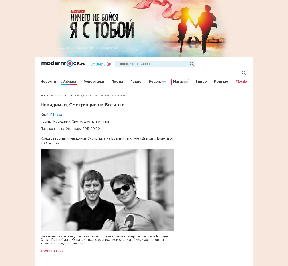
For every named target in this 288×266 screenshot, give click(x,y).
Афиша (69, 81)
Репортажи (94, 81)
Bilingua (56, 115)
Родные (221, 81)
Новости (48, 81)
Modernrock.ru (63, 63)
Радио (136, 81)
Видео (201, 81)
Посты (117, 81)
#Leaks (241, 81)
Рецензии (157, 81)
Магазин (180, 81)
